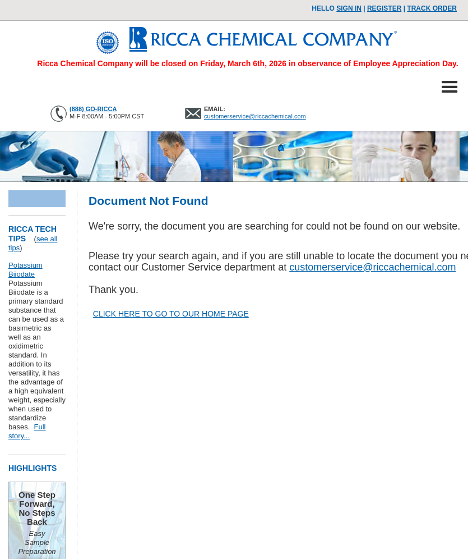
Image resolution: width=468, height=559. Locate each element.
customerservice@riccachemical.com (255, 116)
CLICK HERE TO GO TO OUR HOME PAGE (171, 313)
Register (384, 8)
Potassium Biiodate (25, 269)
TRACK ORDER (432, 8)
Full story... (26, 431)
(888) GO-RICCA (93, 109)
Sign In (349, 8)
